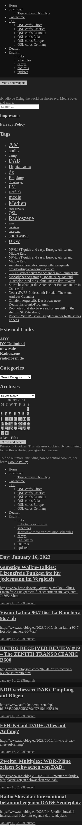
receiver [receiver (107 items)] (14, 227)
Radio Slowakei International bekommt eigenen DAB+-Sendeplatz (40, 799)
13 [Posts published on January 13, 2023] (20, 419)
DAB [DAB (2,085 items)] (14, 161)
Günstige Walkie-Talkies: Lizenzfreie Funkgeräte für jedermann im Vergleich (30, 573)
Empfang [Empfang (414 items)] (16, 177)
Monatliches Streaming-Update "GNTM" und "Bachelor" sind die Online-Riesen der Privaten (42, 279)
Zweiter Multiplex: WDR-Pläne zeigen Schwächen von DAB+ (35, 764)
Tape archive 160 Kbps (33, 13)
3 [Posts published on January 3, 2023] (6, 414)
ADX (4, 339)
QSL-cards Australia (31, 33)
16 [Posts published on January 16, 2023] (2, 423)
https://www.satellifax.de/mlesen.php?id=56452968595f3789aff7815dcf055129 (29, 707)
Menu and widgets (13, 82)
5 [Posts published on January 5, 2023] (15, 414)
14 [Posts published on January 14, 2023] (24, 419)
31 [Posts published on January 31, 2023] (7, 433)
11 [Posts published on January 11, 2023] (11, 419)
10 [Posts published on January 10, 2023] (7, 419)
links (20, 56)
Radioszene (10, 353)
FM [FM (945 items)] (12, 187)
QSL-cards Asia (28, 37)
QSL (12, 21)
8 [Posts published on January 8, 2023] (28, 414)
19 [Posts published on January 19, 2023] (15, 423)
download (16, 9)
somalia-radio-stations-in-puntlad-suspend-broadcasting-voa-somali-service (39, 267)
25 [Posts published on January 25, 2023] (11, 428)
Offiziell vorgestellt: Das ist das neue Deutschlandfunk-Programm (35, 302)
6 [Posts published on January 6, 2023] (19, 414)
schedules (24, 60)
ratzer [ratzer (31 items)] (11, 223)
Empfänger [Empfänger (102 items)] (16, 182)
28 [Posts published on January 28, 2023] (24, 428)
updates (22, 72)
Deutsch (14, 48)
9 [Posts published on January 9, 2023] (1, 419)
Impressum (10, 115)
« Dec (4, 438)
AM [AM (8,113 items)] (14, 144)
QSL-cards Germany (32, 44)
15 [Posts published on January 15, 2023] (28, 419)
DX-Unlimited (12, 343)
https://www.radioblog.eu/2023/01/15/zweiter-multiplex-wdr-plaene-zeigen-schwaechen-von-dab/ (39, 778)
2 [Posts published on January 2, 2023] (1, 414)
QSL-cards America (31, 29)
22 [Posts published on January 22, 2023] (28, 423)
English (14, 52)
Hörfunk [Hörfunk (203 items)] (15, 192)
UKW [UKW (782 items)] (14, 241)
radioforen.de (12, 358)
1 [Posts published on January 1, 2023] (28, 409)
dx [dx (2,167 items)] (11, 172)
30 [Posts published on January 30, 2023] (2, 433)
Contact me (17, 17)
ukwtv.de (8, 348)
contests (23, 68)
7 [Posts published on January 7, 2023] (23, 414)
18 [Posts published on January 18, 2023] (11, 423)
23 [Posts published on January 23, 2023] (2, 428)
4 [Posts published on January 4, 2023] (10, 414)
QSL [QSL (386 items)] (13, 212)
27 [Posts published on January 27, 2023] (20, 428)
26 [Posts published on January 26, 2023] (15, 428)
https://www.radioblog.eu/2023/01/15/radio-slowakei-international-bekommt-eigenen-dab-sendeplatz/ (37, 813)
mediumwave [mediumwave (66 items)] (16, 208)
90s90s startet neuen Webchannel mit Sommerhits (44, 273)
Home (13, 5)
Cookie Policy (18, 462)
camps (21, 64)
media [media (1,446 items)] (15, 197)
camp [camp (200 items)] (13, 155)
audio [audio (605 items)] (14, 150)
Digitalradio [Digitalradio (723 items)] (20, 166)
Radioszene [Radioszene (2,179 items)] (21, 218)
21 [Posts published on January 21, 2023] (24, 423)
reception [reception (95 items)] (14, 231)
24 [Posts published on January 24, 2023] (7, 428)
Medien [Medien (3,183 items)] (17, 203)
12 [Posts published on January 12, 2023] (15, 419)
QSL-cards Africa (29, 25)
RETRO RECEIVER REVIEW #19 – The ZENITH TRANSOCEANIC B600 (40, 654)
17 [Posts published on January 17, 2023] (7, 423)
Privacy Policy (12, 124)
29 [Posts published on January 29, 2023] (28, 428)
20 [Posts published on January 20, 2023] (20, 423)
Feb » (15, 438)
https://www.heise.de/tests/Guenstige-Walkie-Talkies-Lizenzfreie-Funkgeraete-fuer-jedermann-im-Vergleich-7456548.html (39, 592)
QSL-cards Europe (30, 40)
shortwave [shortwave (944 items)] (19, 236)
